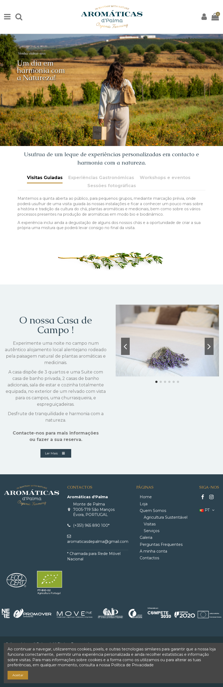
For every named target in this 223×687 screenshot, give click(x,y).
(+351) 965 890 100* (91, 525)
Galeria (146, 537)
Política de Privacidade (132, 665)
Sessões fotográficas (111, 185)
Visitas (150, 524)
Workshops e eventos (165, 177)
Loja (143, 503)
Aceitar (17, 675)
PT (207, 510)
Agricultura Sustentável (165, 517)
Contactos (149, 558)
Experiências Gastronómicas (101, 177)
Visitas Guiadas (45, 177)
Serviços (151, 530)
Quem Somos (153, 510)
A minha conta (153, 551)
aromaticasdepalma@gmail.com (97, 541)
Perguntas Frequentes (161, 544)
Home (146, 496)
